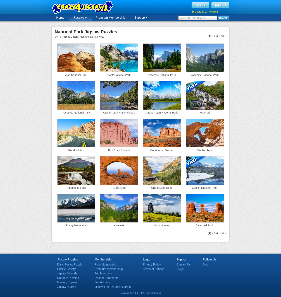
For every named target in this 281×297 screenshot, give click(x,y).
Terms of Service (153, 269)
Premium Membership (110, 17)
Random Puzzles (68, 277)
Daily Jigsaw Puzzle (69, 264)
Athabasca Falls (76, 187)
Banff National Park (119, 74)
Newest (99, 36)
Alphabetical (86, 36)
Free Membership (106, 264)
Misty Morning (161, 225)
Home (60, 17)
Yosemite (118, 225)
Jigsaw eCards (66, 286)
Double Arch (204, 150)
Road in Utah (76, 150)
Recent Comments (106, 277)
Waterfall (204, 112)
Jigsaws (80, 17)
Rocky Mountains (76, 225)
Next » (222, 35)
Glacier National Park (204, 187)
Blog (206, 264)
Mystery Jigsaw (67, 282)
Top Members (103, 273)
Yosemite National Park (162, 74)
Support (140, 17)
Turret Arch (119, 187)
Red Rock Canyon (119, 150)
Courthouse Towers (161, 150)
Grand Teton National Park (119, 112)
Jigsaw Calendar (67, 273)
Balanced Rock (205, 225)
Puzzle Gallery (66, 269)
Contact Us (184, 264)
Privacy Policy (152, 264)
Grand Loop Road (161, 187)
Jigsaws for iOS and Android (113, 286)
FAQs (180, 269)
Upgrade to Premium (206, 11)
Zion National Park (76, 74)
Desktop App (103, 282)
